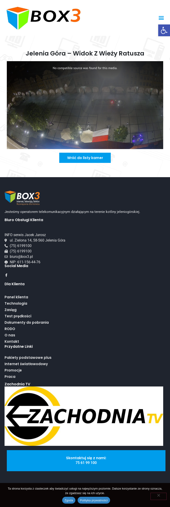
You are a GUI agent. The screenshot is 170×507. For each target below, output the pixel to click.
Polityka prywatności (94, 500)
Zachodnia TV (17, 384)
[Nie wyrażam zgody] (158, 496)
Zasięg (11, 337)
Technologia (16, 330)
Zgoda (68, 500)
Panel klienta (16, 324)
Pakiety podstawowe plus (28, 371)
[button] (164, 30)
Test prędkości (18, 343)
